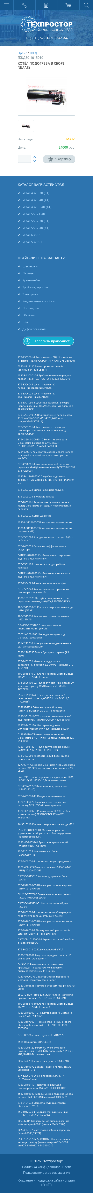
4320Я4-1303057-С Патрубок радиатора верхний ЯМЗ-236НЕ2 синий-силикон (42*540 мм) (46, 480)
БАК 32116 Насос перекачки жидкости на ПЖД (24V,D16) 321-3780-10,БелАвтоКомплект (45, 779)
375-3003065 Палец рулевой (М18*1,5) (41, 1035)
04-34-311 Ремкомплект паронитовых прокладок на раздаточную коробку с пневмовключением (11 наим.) (40, 968)
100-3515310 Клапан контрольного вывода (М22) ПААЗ (44, 618)
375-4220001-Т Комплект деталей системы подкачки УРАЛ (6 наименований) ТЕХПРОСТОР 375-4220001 (46, 467)
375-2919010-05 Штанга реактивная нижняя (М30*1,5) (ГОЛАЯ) (45, 923)
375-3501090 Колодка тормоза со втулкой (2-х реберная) (45, 539)
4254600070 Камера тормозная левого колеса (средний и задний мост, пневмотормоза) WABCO (45, 455)
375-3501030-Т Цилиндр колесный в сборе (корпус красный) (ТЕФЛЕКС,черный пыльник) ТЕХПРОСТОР (45, 406)
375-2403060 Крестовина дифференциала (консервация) (43, 757)
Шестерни (30, 266)
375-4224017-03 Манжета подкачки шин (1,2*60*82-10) (42, 788)
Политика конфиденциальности (46, 1167)
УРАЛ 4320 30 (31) (35, 193)
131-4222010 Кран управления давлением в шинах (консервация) (44, 645)
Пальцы (28, 273)
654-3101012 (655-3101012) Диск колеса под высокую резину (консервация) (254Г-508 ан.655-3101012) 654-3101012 (44, 1142)
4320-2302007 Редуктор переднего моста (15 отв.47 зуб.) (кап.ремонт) (44, 957)
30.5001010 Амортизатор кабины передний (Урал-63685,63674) (44, 1131)
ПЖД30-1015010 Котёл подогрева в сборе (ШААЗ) (42, 878)
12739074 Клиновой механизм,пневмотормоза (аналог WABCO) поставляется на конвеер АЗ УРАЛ (46, 768)
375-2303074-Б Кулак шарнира (36, 496)
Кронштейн (31, 280)
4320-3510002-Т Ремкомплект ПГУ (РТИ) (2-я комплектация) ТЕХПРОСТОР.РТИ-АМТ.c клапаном (44, 814)
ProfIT (46, 1185)
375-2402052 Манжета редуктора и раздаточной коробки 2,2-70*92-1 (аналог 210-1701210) (46, 665)
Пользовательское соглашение (46, 1172)
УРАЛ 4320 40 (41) (35, 200)
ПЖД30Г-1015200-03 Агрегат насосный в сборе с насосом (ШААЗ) (46, 941)
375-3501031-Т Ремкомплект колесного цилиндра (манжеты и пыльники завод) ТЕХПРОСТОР (42, 430)
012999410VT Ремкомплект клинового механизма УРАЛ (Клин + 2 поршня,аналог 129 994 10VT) (46, 738)
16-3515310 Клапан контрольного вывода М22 (46, 824)
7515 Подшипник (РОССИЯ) (34, 1042)
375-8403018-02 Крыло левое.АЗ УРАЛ (40, 949)
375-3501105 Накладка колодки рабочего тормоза (42, 566)
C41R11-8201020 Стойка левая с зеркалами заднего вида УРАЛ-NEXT (44, 575)
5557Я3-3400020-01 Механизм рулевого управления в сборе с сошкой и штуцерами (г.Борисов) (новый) (44, 833)
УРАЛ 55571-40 (33, 214)
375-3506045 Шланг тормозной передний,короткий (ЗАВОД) (37, 386)
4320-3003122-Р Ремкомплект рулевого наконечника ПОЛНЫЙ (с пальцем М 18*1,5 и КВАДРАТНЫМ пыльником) (45, 1051)
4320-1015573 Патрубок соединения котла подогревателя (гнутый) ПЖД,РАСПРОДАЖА (44, 600)
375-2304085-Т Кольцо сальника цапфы (42, 583)
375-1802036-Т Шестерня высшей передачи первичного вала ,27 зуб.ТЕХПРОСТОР (44, 914)
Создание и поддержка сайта (40, 1180)
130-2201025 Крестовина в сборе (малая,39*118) (38, 853)
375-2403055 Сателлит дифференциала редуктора (42, 548)
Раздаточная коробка (38, 301)
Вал (25, 322)
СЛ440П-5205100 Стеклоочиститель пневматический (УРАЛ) (39, 627)
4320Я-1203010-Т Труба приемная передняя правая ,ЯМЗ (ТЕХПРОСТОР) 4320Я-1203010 (44, 377)
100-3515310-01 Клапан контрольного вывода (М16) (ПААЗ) (45, 609)
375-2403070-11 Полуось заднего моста (41, 796)
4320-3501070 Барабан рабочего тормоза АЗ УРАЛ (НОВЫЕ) (44, 1068)
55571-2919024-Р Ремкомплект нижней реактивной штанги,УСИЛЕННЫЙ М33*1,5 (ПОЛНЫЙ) (43, 698)
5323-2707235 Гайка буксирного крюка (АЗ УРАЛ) (43, 654)
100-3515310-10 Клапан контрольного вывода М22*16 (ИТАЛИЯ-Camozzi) (45, 1005)
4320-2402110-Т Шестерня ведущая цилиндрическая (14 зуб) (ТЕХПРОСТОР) (42, 1086)
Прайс (22, 53)
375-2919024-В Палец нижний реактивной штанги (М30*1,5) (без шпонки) (44, 932)
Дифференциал (34, 329)
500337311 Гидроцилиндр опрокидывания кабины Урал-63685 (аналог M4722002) (43, 1122)
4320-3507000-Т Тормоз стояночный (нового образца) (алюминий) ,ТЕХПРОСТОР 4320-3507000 (44, 1025)
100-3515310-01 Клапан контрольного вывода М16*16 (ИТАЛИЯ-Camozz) (45, 675)
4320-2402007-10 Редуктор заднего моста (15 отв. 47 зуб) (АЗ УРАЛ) (45, 1014)
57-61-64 (61, 38)
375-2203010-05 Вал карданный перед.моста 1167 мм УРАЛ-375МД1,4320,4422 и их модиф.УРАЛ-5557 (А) (45, 418)
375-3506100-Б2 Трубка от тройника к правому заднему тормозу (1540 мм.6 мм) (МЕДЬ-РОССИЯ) (46, 686)
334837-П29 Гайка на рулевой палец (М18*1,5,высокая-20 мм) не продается (41, 709)
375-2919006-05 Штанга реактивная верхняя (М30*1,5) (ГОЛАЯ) (45, 887)
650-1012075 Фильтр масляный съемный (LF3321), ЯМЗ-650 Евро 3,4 (43, 1113)
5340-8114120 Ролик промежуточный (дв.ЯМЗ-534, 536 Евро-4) (40, 368)
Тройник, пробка (35, 287)
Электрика (30, 294)
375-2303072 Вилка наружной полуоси (41, 490)
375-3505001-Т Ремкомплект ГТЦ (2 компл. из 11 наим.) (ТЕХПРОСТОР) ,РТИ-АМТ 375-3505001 (46, 359)
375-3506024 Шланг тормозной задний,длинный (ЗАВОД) (37, 395)
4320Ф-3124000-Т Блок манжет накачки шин (45, 522)
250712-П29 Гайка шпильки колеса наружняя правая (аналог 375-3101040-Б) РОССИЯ (45, 996)
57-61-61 (46, 38)
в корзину (57, 159)
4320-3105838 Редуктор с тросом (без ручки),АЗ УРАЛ (46, 987)
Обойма (28, 315)
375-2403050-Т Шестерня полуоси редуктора (45, 861)
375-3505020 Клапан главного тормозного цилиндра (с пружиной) (43, 591)
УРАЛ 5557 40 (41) (35, 228)
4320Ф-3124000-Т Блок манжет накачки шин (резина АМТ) (45, 530)
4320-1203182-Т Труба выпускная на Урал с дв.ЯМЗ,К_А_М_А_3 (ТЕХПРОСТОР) (44, 748)
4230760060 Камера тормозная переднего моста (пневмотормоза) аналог (43, 978)
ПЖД (33, 53)
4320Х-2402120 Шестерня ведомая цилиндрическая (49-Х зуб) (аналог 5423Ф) (44, 727)
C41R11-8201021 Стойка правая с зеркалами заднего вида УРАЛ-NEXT (45, 557)
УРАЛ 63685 (31, 235)
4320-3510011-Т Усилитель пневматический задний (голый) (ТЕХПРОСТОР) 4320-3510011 (45, 718)
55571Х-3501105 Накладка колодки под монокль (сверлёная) (41, 636)
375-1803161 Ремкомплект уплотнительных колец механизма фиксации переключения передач (44, 506)
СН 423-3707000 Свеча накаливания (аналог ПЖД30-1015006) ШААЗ (45, 896)
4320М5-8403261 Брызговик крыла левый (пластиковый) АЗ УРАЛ (43, 844)
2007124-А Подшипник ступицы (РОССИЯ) (43, 1061)
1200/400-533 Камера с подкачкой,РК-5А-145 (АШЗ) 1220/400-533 (44, 869)
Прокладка (30, 308)
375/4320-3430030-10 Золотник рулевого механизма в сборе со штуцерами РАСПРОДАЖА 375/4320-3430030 (42, 443)
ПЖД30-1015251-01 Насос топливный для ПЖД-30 (43, 905)
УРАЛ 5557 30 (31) (35, 221)
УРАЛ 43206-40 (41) (36, 207)
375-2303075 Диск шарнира (34, 515)
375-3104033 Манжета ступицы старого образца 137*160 (42, 1104)
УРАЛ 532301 (32, 242)
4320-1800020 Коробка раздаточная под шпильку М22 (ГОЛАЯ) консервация (42, 803)
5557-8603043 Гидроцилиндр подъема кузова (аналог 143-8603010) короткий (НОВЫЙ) (45, 1095)
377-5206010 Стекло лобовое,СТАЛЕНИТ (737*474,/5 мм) (42, 1077)
